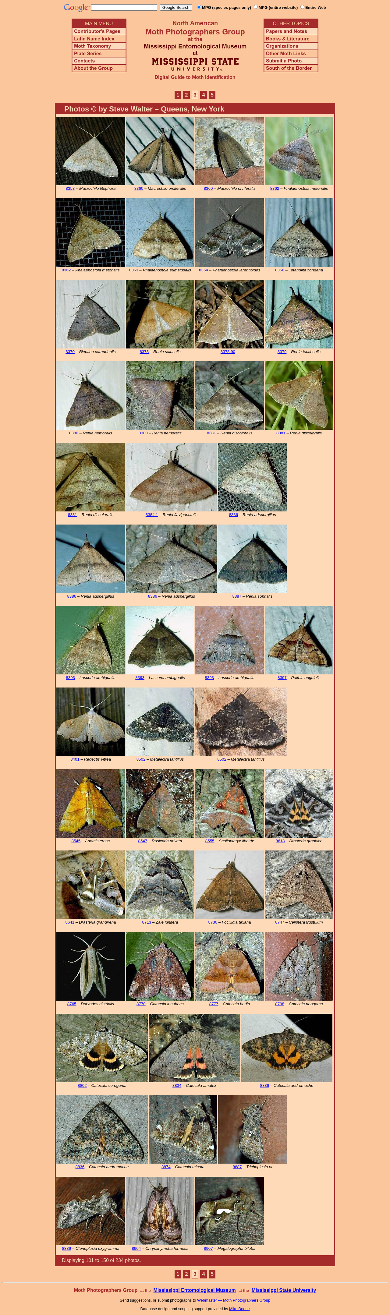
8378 (144, 351)
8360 (139, 188)
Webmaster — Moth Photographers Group (233, 1300)
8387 (237, 596)
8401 (75, 759)
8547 (142, 841)
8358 (70, 188)
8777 (213, 1004)
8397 (282, 677)
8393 (70, 677)
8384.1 (152, 514)
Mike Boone (239, 1308)
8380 (73, 433)
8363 (133, 270)
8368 (279, 270)
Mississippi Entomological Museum (194, 1290)
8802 (82, 1085)
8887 (237, 1167)
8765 (71, 1004)
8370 (70, 351)
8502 (141, 759)
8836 (264, 1085)
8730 (212, 922)
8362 (274, 188)
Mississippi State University (284, 1290)
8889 (66, 1248)
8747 (279, 922)
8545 (76, 841)
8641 (70, 922)
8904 (136, 1248)
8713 (146, 922)
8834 (177, 1085)
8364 (203, 270)
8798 (279, 1004)
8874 (166, 1167)
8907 (208, 1248)
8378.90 (228, 351)
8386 (233, 514)
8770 (141, 1004)
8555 (209, 841)
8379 (282, 351)
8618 (280, 841)
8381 (211, 433)
